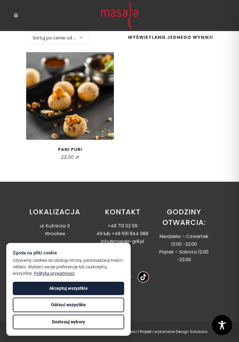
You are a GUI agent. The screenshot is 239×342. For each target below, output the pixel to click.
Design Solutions (192, 331)
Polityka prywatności (54, 273)
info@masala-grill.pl (122, 241)
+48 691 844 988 (130, 233)
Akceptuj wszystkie (68, 288)
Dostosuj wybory (68, 321)
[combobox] (57, 38)
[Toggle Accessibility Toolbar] (222, 325)
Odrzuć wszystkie (68, 304)
